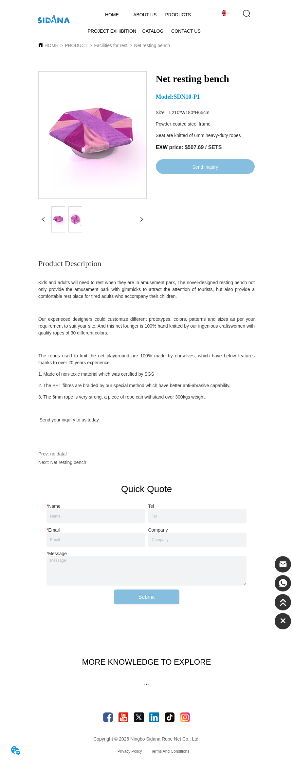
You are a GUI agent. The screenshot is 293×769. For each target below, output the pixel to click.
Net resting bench (152, 45)
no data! (58, 453)
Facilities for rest (111, 45)
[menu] (146, 684)
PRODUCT (76, 45)
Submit (146, 597)
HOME (51, 45)
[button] (146, 684)
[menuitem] (146, 684)
